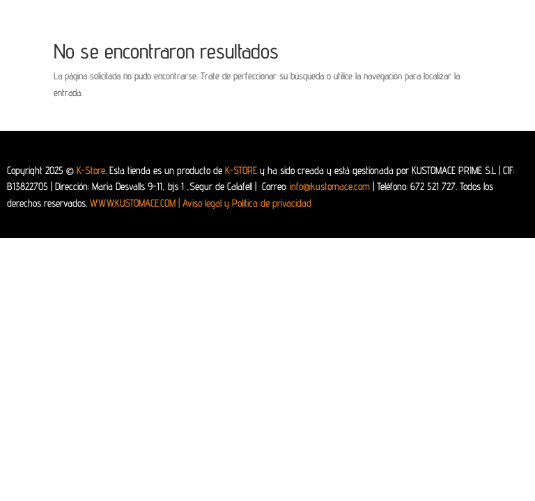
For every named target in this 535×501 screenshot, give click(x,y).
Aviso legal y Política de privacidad (247, 203)
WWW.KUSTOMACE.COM (136, 203)
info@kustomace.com (330, 186)
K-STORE (241, 170)
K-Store (91, 170)
